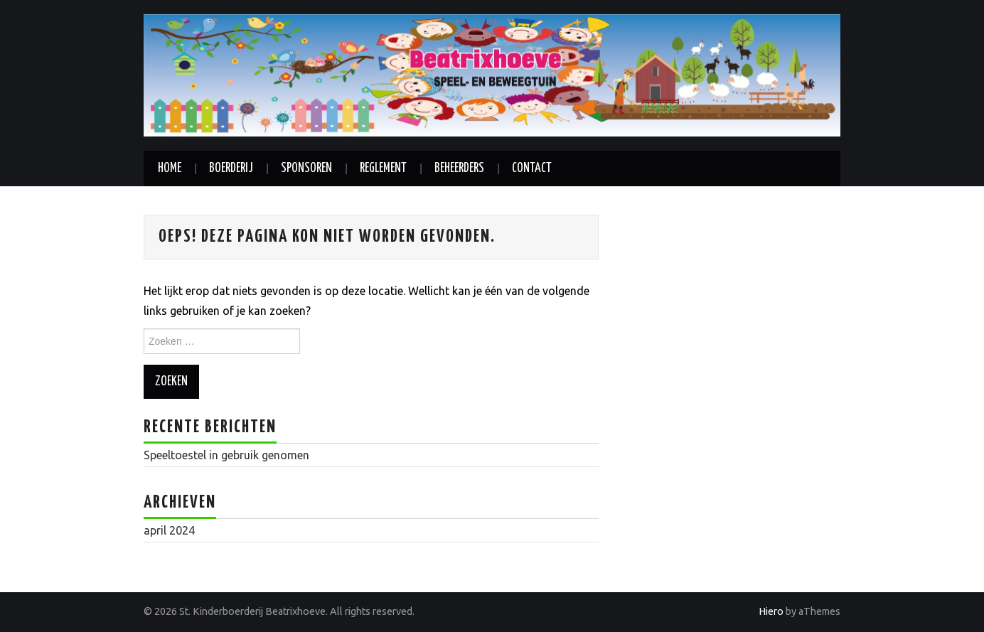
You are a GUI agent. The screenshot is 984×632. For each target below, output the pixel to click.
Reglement (383, 168)
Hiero (771, 611)
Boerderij (231, 168)
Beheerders (459, 168)
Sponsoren (306, 168)
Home (169, 168)
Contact (532, 168)
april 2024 (169, 530)
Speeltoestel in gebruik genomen (226, 455)
